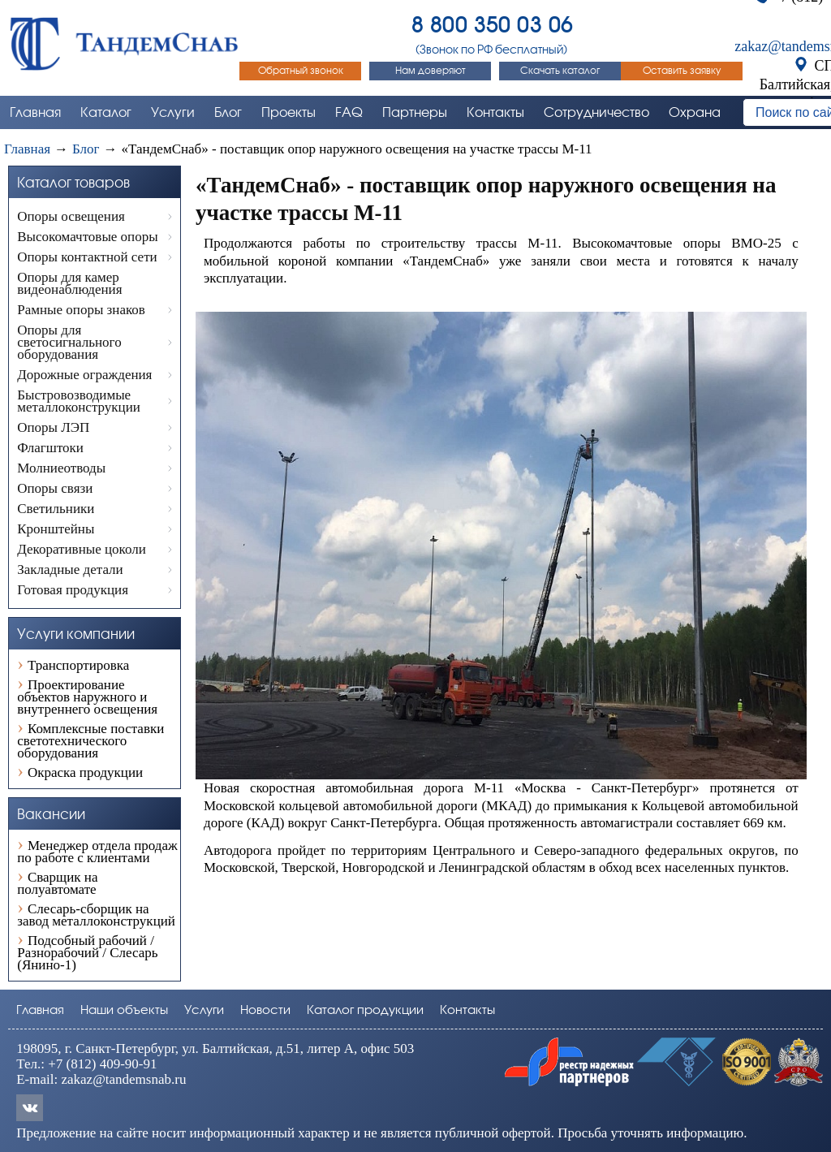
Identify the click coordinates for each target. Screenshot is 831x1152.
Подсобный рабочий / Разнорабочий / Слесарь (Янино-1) (87, 952)
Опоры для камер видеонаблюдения (69, 283)
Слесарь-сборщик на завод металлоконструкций (96, 914)
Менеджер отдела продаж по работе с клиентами (97, 851)
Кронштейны (55, 529)
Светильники (55, 509)
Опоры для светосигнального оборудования (69, 342)
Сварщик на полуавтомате (57, 882)
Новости (265, 1010)
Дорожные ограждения (84, 375)
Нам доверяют (430, 70)
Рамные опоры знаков (81, 310)
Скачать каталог (560, 70)
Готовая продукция (72, 590)
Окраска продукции (85, 772)
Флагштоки (50, 448)
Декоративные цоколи (81, 549)
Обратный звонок (300, 70)
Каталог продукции (365, 1010)
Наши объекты (124, 1010)
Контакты (467, 1010)
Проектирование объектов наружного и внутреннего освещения (87, 696)
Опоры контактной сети (87, 257)
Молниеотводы (61, 468)
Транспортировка (78, 664)
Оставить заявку (682, 70)
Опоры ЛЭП (53, 427)
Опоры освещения (71, 216)
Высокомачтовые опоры (87, 237)
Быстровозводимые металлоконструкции (78, 401)
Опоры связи (55, 488)
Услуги (204, 1010)
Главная (40, 1010)
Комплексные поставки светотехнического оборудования (90, 740)
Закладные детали (70, 569)
